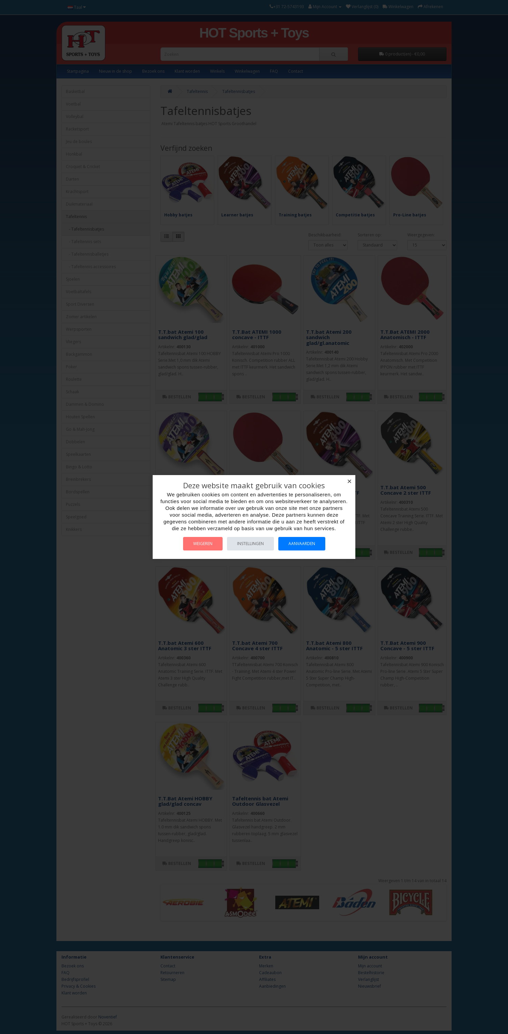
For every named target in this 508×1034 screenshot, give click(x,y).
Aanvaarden (301, 543)
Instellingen (250, 543)
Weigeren (202, 543)
